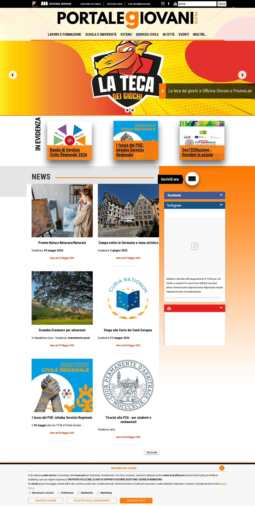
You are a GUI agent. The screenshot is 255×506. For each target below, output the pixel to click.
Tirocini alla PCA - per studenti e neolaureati (128, 399)
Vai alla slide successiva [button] (242, 75)
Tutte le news (151, 452)
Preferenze (67, 492)
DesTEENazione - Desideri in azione (197, 152)
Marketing (106, 492)
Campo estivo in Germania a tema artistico (128, 222)
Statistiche (87, 492)
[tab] (194, 195)
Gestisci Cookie (45, 500)
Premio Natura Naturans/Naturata (62, 222)
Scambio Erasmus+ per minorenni (62, 309)
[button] (127, 110)
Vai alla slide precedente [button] (12, 75)
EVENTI (184, 34)
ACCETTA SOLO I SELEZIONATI (92, 500)
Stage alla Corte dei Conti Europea (128, 309)
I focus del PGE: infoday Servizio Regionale (130, 150)
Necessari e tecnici (43, 492)
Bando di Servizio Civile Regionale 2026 (68, 152)
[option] (127, 73)
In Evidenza (38, 134)
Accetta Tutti (136, 500)
